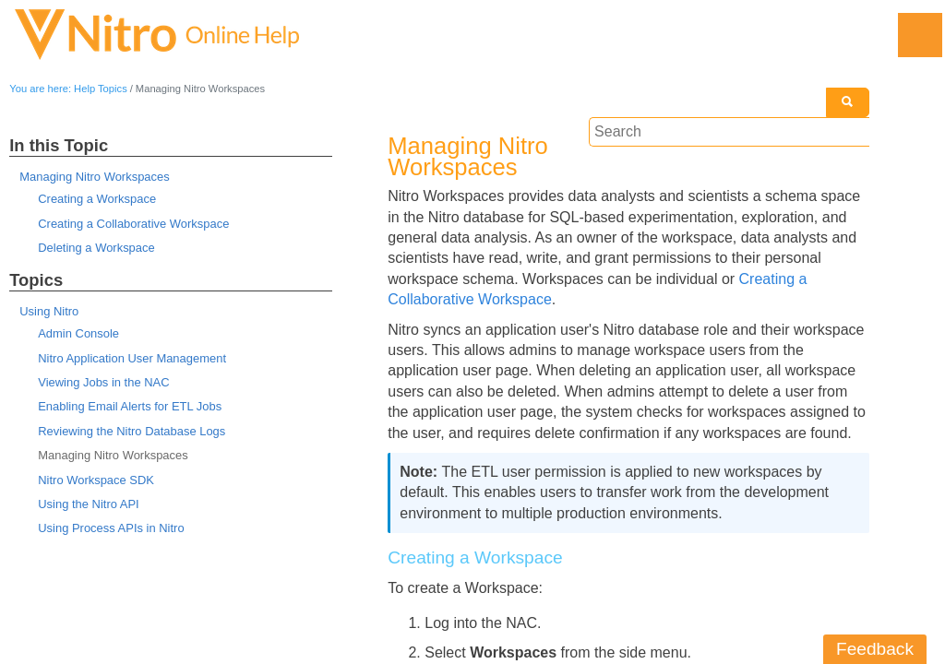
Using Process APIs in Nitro (111, 528)
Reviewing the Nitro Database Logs (131, 431)
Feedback (875, 648)
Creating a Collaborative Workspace (133, 224)
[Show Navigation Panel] (920, 35)
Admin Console (78, 333)
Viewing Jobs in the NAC (103, 382)
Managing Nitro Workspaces (94, 177)
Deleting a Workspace (96, 248)
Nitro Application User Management (132, 358)
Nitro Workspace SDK (96, 480)
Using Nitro (48, 311)
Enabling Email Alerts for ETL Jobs (129, 406)
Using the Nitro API (88, 504)
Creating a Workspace (97, 199)
